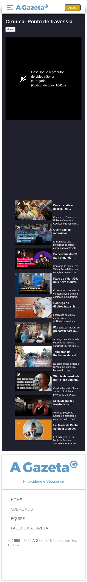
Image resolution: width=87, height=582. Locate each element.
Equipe (18, 519)
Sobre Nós (22, 509)
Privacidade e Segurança (43, 481)
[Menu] (10, 7)
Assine (72, 7)
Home (16, 500)
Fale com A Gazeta (29, 528)
